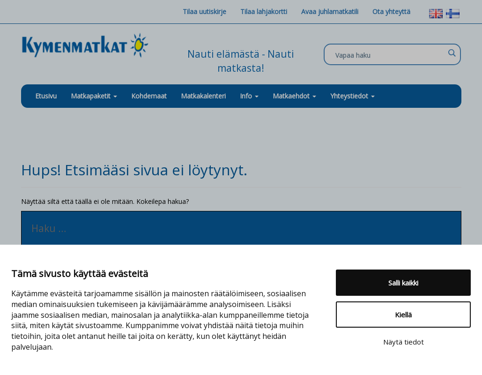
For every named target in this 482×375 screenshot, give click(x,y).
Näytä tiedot (403, 341)
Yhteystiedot (352, 95)
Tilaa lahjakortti (263, 11)
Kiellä (403, 314)
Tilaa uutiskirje (204, 11)
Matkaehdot (294, 95)
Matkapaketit (94, 95)
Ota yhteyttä (391, 11)
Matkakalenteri (203, 95)
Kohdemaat (149, 95)
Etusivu (46, 95)
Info (249, 95)
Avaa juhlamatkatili (329, 11)
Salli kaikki (403, 282)
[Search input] (390, 54)
